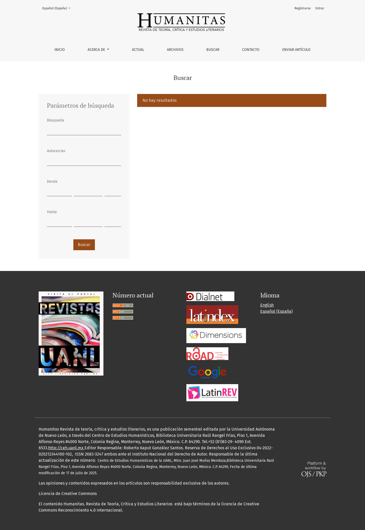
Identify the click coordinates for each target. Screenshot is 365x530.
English (267, 305)
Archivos (175, 49)
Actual (138, 49)
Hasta (52, 212)
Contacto (250, 49)
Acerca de (97, 49)
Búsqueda (55, 120)
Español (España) (57, 8)
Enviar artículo (296, 49)
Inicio (59, 49)
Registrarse (302, 8)
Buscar (212, 49)
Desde (52, 181)
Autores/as (56, 151)
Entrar (319, 8)
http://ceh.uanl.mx (66, 447)
